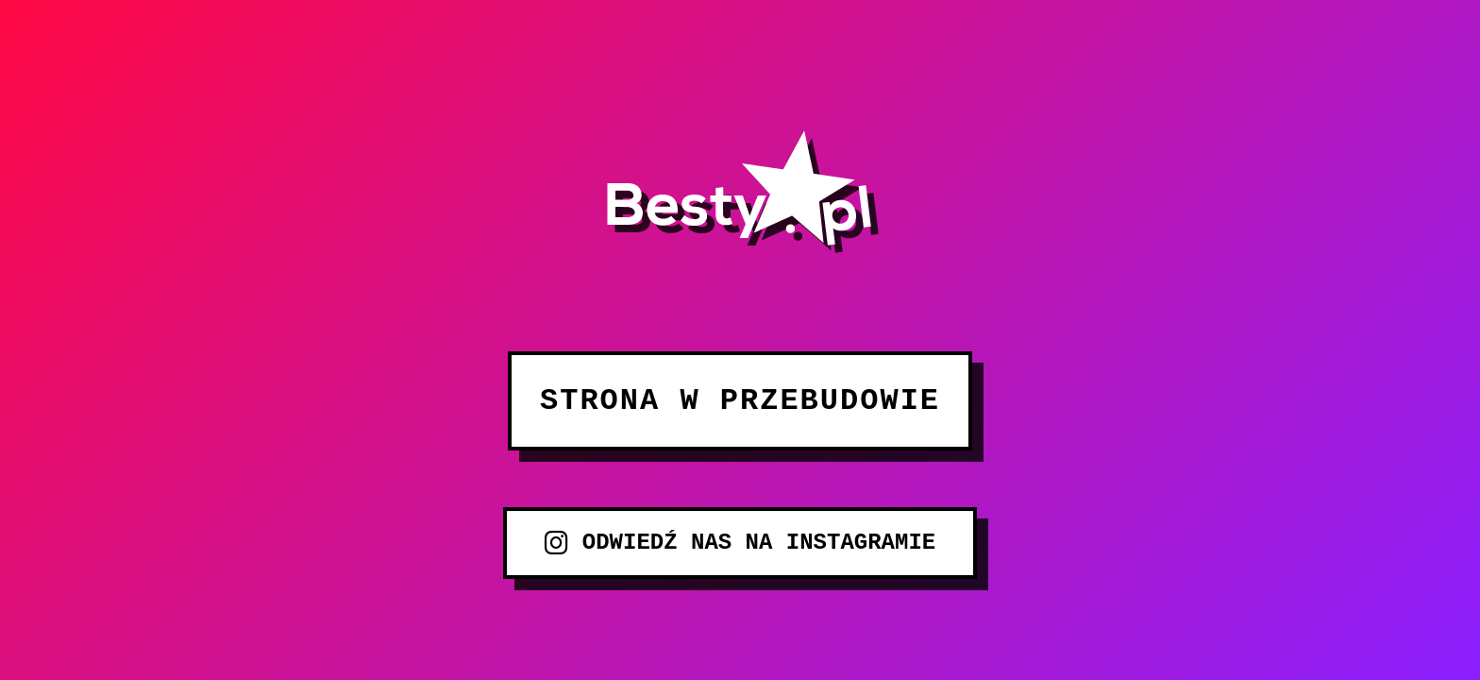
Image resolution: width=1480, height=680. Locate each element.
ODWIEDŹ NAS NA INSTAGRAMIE (740, 543)
